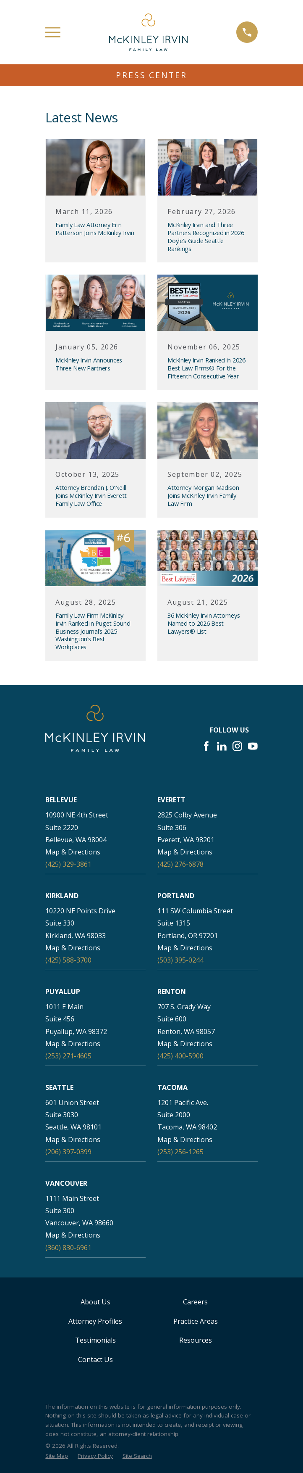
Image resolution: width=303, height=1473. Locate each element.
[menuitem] (56, 1456)
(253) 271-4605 (68, 1055)
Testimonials (95, 1340)
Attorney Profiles (95, 1321)
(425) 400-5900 (180, 1055)
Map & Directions (72, 852)
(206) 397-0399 (68, 1151)
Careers (195, 1301)
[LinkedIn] (222, 746)
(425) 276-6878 (180, 864)
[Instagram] (237, 746)
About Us (95, 1301)
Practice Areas (195, 1321)
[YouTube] (253, 746)
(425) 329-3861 (68, 864)
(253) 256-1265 (180, 1151)
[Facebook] (206, 746)
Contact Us (95, 1359)
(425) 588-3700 (68, 960)
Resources (195, 1340)
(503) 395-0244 (180, 960)
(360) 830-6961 (68, 1247)
